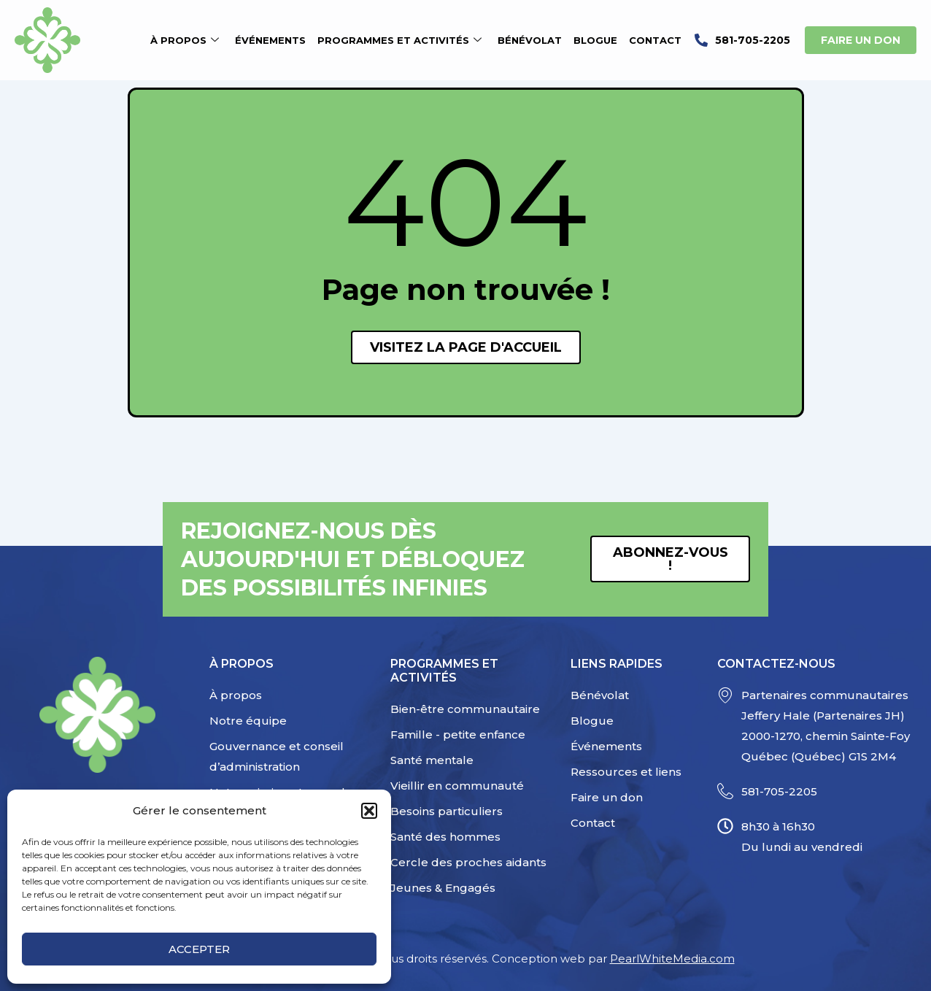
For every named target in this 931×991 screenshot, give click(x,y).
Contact (655, 40)
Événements (270, 40)
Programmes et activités (399, 40)
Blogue (595, 40)
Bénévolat (530, 40)
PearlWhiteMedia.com (672, 958)
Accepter (199, 949)
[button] (369, 810)
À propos (184, 40)
